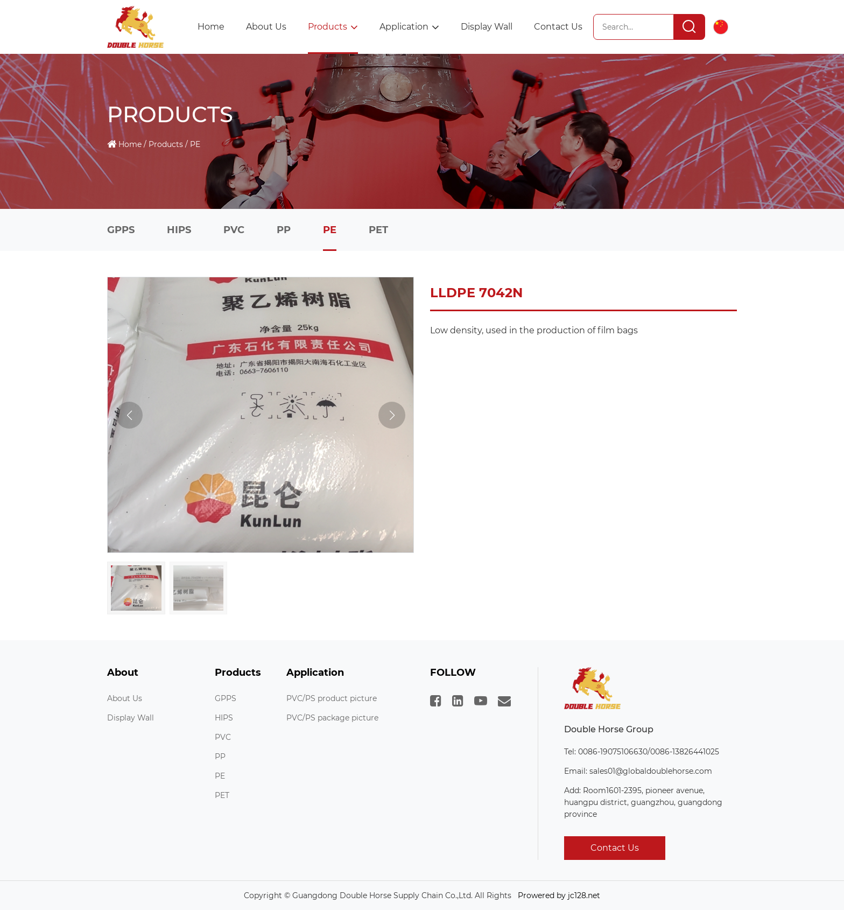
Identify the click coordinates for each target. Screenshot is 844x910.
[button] (391, 415)
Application (409, 27)
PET (378, 230)
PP (284, 230)
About (122, 672)
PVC (233, 230)
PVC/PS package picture (332, 718)
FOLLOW (453, 672)
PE (195, 144)
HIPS (179, 230)
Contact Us (558, 27)
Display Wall (486, 27)
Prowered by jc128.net (559, 895)
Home (211, 27)
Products (333, 27)
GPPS (121, 230)
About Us (266, 27)
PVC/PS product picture (331, 698)
